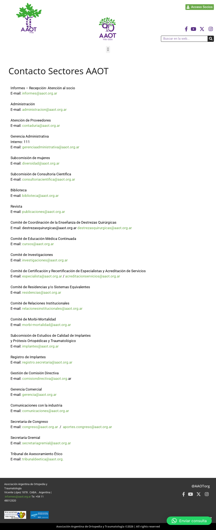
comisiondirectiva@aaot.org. (45, 378)
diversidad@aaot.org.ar (40, 163)
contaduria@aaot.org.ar (41, 125)
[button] (108, 49)
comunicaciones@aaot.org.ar (45, 411)
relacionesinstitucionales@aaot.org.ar (52, 308)
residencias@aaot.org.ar (41, 292)
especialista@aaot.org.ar (42, 276)
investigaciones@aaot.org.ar (45, 260)
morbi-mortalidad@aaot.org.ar (46, 325)
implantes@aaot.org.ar (40, 346)
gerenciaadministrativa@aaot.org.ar (50, 147)
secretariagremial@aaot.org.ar (46, 443)
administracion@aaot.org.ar (44, 109)
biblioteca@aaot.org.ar (40, 195)
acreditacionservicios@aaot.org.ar (92, 276)
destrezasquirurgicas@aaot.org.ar (104, 228)
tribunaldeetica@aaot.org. (42, 459)
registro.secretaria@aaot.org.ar (47, 362)
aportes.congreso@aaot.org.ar (87, 427)
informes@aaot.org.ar (39, 93)
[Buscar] (211, 39)
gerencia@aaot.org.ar (39, 394)
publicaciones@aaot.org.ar (43, 212)
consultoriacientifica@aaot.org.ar (48, 179)
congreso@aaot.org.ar (40, 427)
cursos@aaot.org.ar (38, 244)
